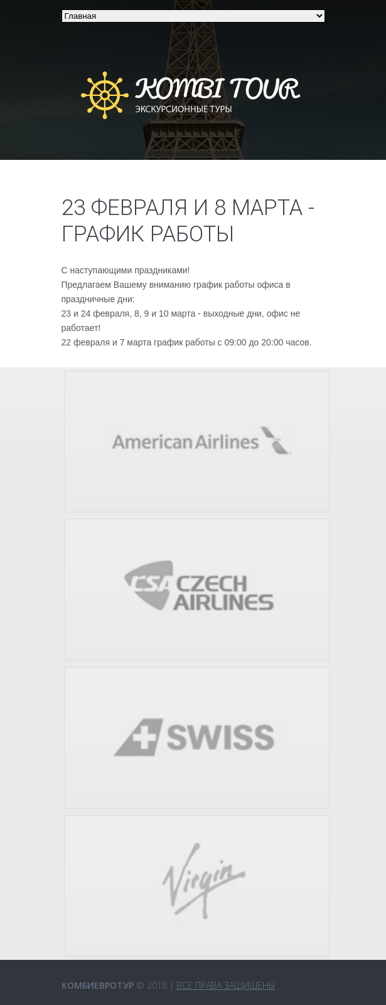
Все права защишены (226, 985)
